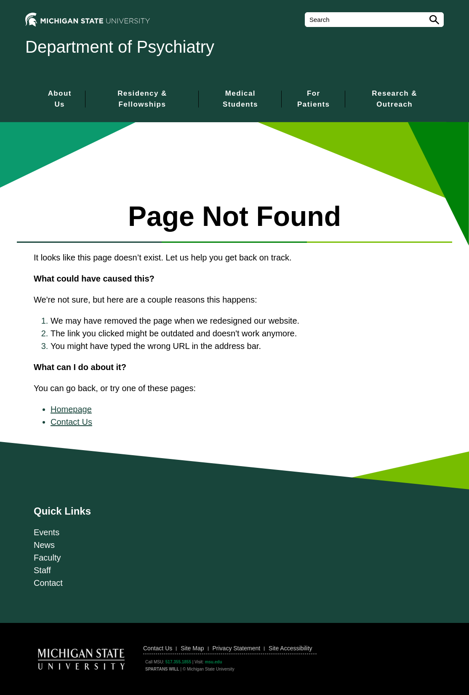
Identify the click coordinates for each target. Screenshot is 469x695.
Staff (42, 570)
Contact (48, 583)
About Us (60, 98)
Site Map (192, 648)
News (44, 545)
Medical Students (240, 98)
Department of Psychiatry (119, 47)
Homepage (71, 409)
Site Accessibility (290, 648)
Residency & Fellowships (142, 98)
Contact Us (71, 422)
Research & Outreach (394, 98)
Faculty (47, 557)
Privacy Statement (237, 648)
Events (46, 532)
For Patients (313, 98)
